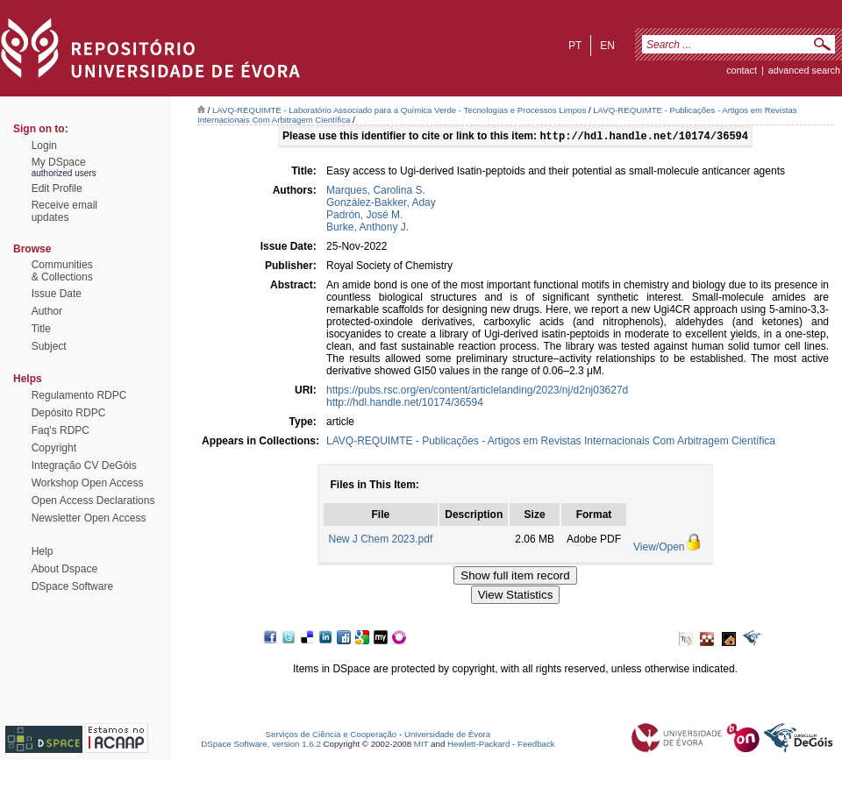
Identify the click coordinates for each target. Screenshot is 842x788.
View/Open (658, 549)
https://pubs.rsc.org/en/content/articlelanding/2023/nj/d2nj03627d (477, 392)
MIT (421, 745)
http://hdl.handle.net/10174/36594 (404, 404)
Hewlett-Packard (478, 745)
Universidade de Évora (447, 736)
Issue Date (57, 294)
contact (741, 70)
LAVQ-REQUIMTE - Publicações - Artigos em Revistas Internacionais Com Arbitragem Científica (550, 443)
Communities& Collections (62, 271)
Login (44, 145)
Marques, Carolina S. (375, 192)
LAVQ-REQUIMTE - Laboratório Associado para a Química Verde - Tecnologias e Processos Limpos (399, 110)
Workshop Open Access (88, 483)
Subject (49, 346)
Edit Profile (57, 188)
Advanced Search (804, 70)
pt (575, 45)
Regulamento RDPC (79, 395)
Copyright (54, 448)
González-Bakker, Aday (381, 204)
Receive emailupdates (64, 211)
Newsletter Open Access (89, 518)
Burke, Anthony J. (367, 229)
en (607, 45)
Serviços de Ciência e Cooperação (331, 736)
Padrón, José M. (364, 216)
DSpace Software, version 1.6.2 (261, 745)
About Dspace (64, 569)
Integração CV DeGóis (84, 465)
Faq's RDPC (60, 430)
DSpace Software (72, 586)
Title (41, 329)
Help (43, 551)
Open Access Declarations (93, 500)
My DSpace (59, 162)
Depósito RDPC (69, 413)
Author (47, 311)
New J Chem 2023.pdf (381, 541)
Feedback (536, 745)
